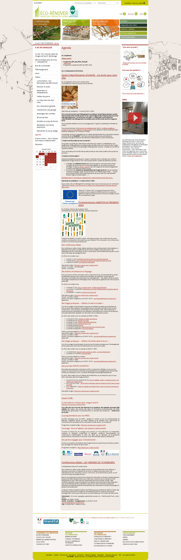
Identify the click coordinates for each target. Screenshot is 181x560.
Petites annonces (128, 33)
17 (46, 159)
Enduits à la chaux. (83, 320)
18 (49, 159)
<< (41, 168)
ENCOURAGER (105, 22)
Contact (56, 555)
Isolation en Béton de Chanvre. (87, 319)
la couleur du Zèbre (129, 555)
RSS (120, 555)
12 (52, 156)
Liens (143, 14)
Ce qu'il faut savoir (43, 537)
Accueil (37, 43)
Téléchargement (128, 37)
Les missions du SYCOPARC (103, 546)
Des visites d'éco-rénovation (133, 542)
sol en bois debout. (88, 328)
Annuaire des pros (129, 25)
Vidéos (125, 537)
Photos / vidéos (127, 29)
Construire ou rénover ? (103, 539)
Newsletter (100, 555)
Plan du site (63, 555)
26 (52, 162)
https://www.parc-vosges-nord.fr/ (88, 448)
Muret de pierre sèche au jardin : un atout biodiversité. (93, 352)
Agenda (124, 21)
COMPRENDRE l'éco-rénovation (47, 533)
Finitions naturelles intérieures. (87, 322)
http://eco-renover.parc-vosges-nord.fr (86, 265)
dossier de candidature (86, 128)
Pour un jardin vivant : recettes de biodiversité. (92, 287)
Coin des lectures (42, 544)
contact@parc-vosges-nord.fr (82, 130)
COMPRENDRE (46, 22)
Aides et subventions (101, 541)
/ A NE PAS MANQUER (46, 43)
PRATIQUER (76, 22)
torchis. (81, 325)
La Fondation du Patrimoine (104, 543)
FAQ (123, 14)
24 (46, 162)
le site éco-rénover (84, 167)
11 (49, 156)
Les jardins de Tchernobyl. (87, 262)
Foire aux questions (130, 544)
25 (49, 162)
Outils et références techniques (72, 542)
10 (46, 156)
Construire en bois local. (88, 292)
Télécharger (67, 63)
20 (55, 159)
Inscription (72, 555)
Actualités (49, 555)
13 (55, 156)
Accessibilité (38, 3)
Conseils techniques (72, 539)
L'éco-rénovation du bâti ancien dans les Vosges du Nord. (93, 260)
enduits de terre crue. (84, 324)
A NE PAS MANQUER (129, 533)
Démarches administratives (46, 539)
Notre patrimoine (42, 535)
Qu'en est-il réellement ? (134, 156)
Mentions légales (90, 555)
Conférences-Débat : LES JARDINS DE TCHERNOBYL (88, 462)
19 (52, 159)
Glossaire (133, 14)
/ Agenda (56, 43)
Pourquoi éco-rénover (102, 536)
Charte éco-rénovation (73, 545)
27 (55, 162)
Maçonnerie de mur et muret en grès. (93, 327)
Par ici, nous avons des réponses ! (133, 93)
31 (46, 164)
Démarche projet (71, 536)
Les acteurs (40, 542)
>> (51, 168)
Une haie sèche (86, 353)
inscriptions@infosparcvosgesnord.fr (73, 502)
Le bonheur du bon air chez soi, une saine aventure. (92, 259)
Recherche (80, 555)
